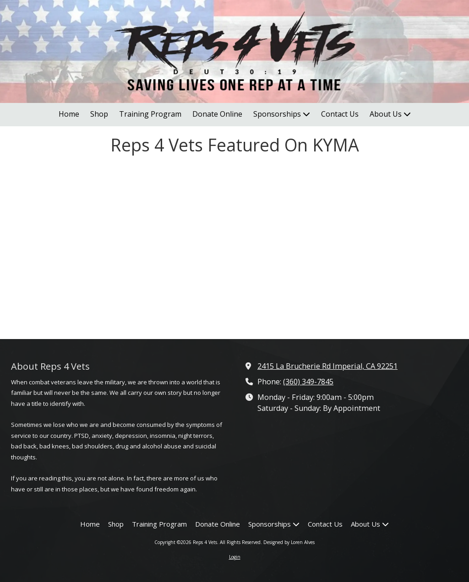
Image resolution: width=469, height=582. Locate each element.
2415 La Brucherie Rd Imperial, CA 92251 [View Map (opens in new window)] (327, 366)
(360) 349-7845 (308, 382)
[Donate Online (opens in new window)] (217, 114)
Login (234, 557)
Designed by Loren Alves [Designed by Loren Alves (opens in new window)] (289, 542)
